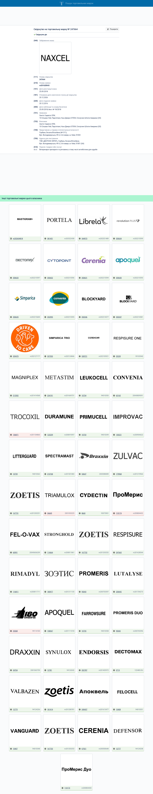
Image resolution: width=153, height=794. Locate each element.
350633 (14, 278)
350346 (83, 317)
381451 (48, 239)
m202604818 (16, 239)
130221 (117, 435)
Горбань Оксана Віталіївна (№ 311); (53, 132)
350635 (14, 317)
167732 (83, 553)
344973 (83, 239)
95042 (117, 631)
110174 (117, 513)
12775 (14, 710)
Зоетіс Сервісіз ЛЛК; (47, 115)
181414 (48, 710)
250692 (117, 592)
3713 (116, 670)
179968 (117, 474)
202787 (83, 670)
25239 (117, 356)
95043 (82, 592)
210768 (48, 474)
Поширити (112, 29)
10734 (82, 396)
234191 (48, 396)
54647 (82, 474)
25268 (14, 631)
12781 (48, 670)
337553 (48, 356)
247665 (117, 553)
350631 (83, 278)
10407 (14, 749)
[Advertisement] (76, 16)
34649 (48, 513)
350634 (117, 239)
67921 (82, 749)
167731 (14, 513)
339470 (14, 356)
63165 (117, 396)
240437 (83, 710)
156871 (14, 435)
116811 (14, 592)
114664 (48, 553)
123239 (48, 435)
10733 (82, 435)
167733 (48, 749)
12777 (117, 749)
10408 (117, 710)
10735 (82, 631)
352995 (48, 317)
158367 (48, 631)
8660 (82, 513)
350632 (48, 278)
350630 (117, 278)
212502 (14, 396)
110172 (66, 788)
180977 (48, 592)
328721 (83, 356)
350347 (117, 317)
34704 (14, 670)
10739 (14, 474)
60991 (14, 553)
